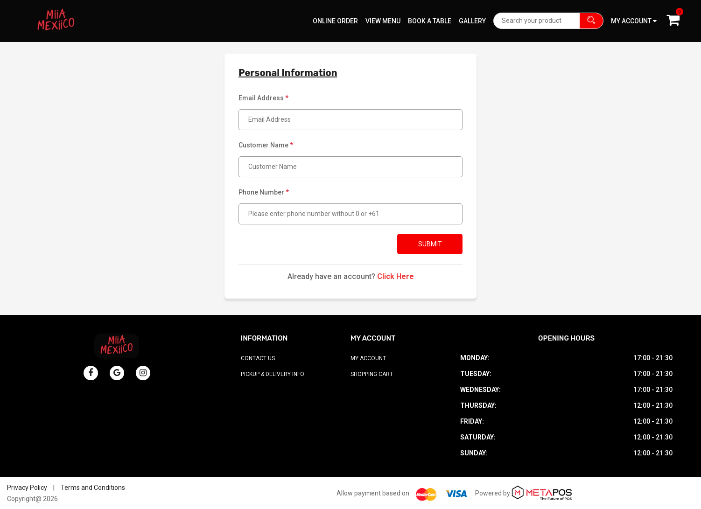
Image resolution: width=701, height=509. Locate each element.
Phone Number (263, 192)
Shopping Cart (371, 374)
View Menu (382, 21)
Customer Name (265, 145)
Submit (430, 244)
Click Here (395, 276)
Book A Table (429, 21)
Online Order (335, 21)
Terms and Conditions (93, 487)
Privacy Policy (27, 487)
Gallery (472, 21)
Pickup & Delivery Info (272, 374)
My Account (368, 358)
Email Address (263, 98)
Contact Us (258, 358)
